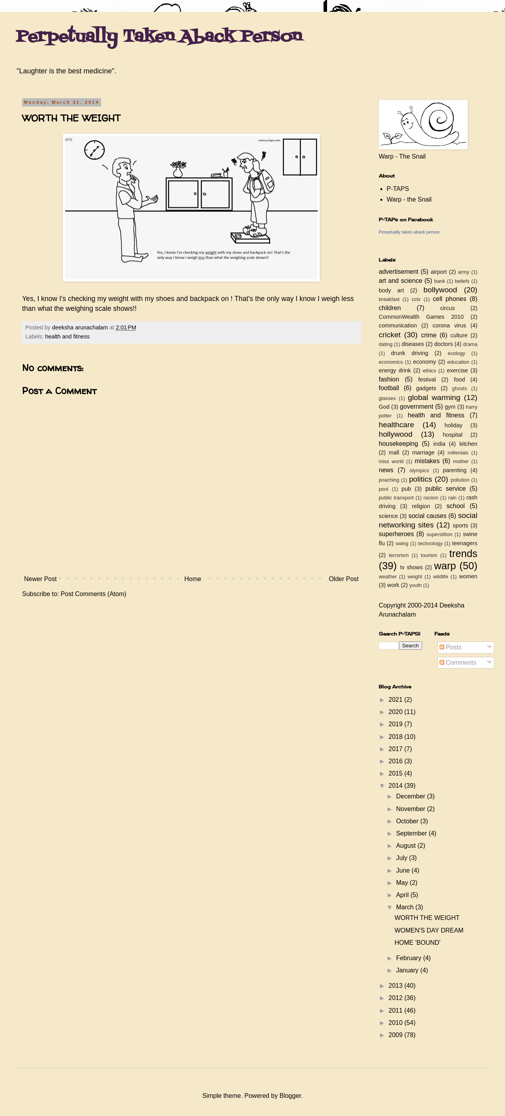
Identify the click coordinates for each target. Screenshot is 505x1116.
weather (388, 576)
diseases (413, 344)
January (408, 970)
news (386, 470)
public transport (396, 498)
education (458, 362)
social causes (427, 515)
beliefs (462, 281)
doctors (443, 344)
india (439, 444)
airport (439, 272)
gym (450, 407)
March (405, 907)
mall (394, 452)
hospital (453, 435)
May (403, 882)
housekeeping (398, 443)
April (403, 895)
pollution (460, 480)
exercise (457, 370)
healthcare (396, 425)
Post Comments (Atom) (93, 594)
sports (460, 525)
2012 (396, 997)
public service (445, 488)
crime (428, 335)
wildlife (440, 576)
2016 (396, 761)
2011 (396, 1010)
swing (401, 543)
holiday (454, 425)
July (402, 857)
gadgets (426, 388)
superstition (439, 534)
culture (459, 335)
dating (386, 344)
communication (398, 325)
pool (383, 489)
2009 (396, 1035)
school (456, 506)
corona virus (449, 325)
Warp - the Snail (409, 199)
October (408, 821)
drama (470, 344)
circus (447, 308)
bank (439, 281)
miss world (391, 461)
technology (430, 543)
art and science (400, 280)
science (388, 516)
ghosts (459, 388)
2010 (396, 1022)
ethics (429, 371)
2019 (396, 724)
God (384, 407)
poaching (389, 480)
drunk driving (409, 353)
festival (427, 379)
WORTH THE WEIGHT (427, 917)
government (417, 406)
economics (391, 362)
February (409, 958)
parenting (454, 470)
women (468, 576)
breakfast (389, 299)
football (389, 388)
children (390, 308)
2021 (396, 699)
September (412, 833)
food (459, 379)
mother (461, 461)
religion (421, 506)
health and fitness (67, 336)
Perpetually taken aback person (409, 232)
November (411, 809)
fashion (389, 379)
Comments (458, 662)
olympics (419, 470)
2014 (396, 785)
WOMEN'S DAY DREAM (429, 930)
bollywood (440, 290)
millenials (457, 453)
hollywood (395, 434)
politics (420, 479)
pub (406, 489)
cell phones (449, 298)
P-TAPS (398, 188)
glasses (387, 398)
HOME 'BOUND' (417, 942)
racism (430, 498)
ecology (456, 353)
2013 (396, 985)
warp (445, 565)
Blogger (290, 1095)
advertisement (399, 271)
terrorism (398, 555)
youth (416, 585)
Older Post (344, 579)
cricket (389, 335)
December (411, 796)
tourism (429, 555)
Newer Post (40, 579)
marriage (423, 452)
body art (391, 290)
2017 (396, 749)
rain (452, 498)
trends (463, 553)
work (393, 585)
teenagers (464, 543)
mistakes (427, 461)
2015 (396, 773)
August (406, 845)
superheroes (396, 534)
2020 (396, 711)
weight (415, 576)
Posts (451, 647)
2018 (396, 736)
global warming (434, 397)
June (403, 870)
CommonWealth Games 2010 (421, 317)
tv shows (411, 567)
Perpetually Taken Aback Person (159, 37)
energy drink (395, 370)
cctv (416, 299)
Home (192, 579)
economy (424, 362)
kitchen (468, 444)
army (463, 272)
